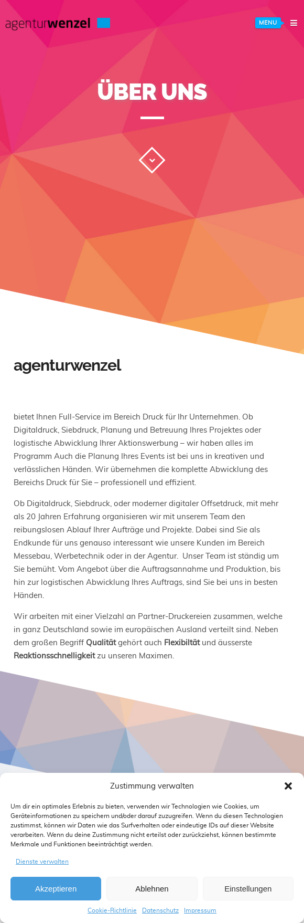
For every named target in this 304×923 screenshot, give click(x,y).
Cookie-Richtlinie (112, 910)
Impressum (200, 910)
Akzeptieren (56, 888)
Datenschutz (160, 910)
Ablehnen (151, 888)
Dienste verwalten (42, 861)
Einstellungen (248, 888)
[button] (288, 786)
